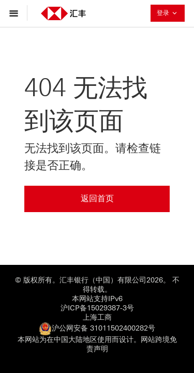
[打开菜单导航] (16, 13)
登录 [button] (171, 12)
